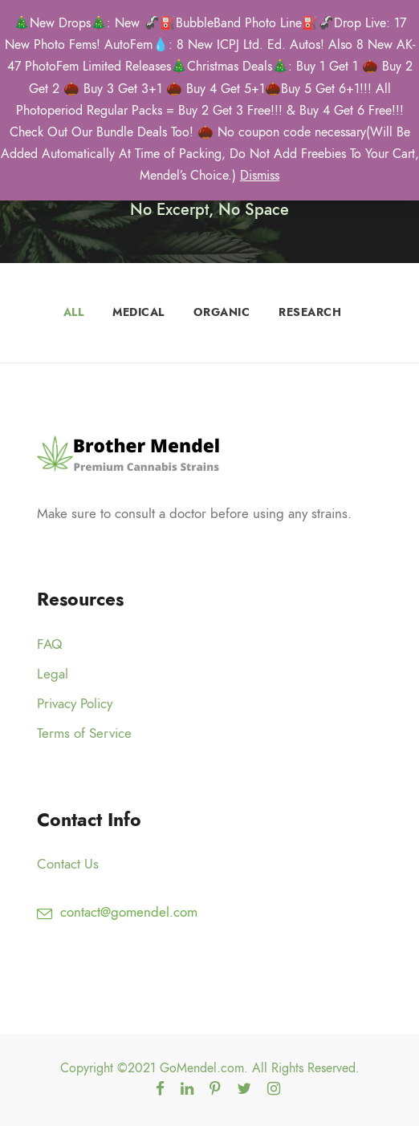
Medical (138, 312)
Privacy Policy (74, 703)
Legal (52, 673)
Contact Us (68, 863)
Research (310, 312)
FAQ (49, 644)
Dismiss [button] (259, 175)
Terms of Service (84, 733)
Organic (221, 312)
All (73, 312)
